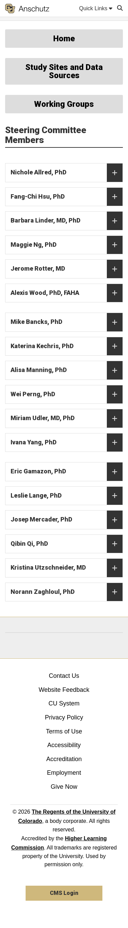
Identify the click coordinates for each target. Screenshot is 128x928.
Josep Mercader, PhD (67, 520)
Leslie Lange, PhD (67, 496)
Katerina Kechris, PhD (67, 346)
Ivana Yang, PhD (67, 442)
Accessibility (64, 745)
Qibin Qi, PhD (67, 544)
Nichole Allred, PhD (67, 172)
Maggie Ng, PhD (67, 245)
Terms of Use (64, 731)
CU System (64, 703)
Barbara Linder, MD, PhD (67, 221)
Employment (64, 772)
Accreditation (64, 759)
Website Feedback (64, 689)
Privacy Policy (64, 717)
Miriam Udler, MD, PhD (67, 418)
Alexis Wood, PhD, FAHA (67, 293)
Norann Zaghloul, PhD (67, 592)
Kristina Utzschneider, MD (67, 568)
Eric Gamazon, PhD (67, 471)
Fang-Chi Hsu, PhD (67, 197)
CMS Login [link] (64, 893)
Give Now (64, 786)
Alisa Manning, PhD (67, 370)
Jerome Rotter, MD (67, 269)
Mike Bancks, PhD (67, 322)
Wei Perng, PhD (67, 394)
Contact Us (64, 675)
